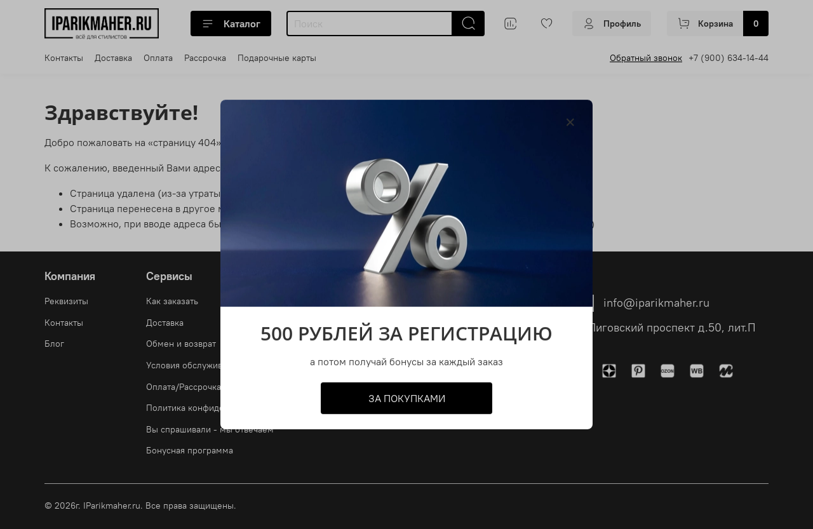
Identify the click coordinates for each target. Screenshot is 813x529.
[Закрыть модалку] (570, 122)
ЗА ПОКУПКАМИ (406, 398)
